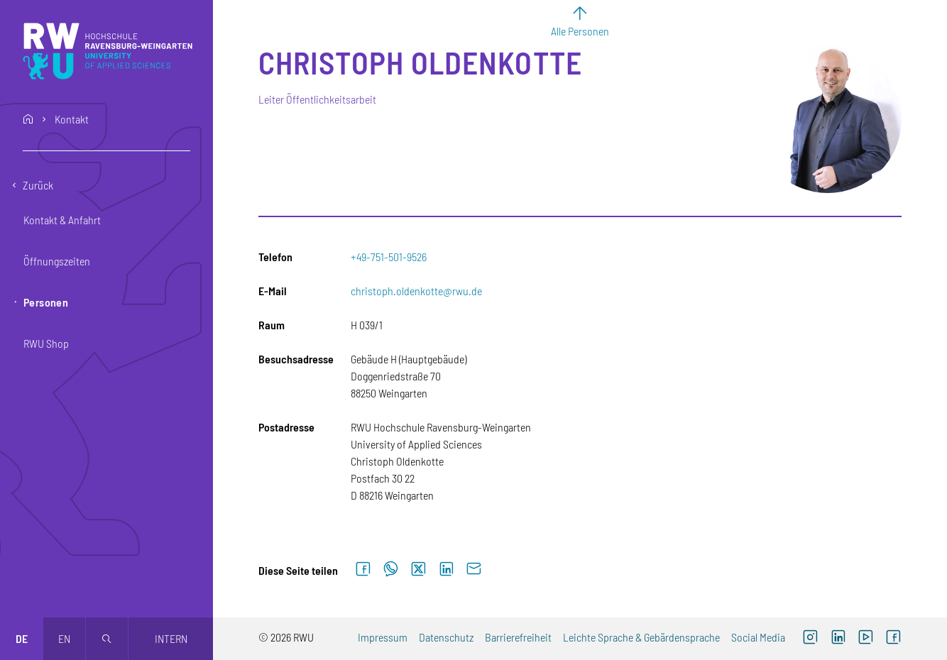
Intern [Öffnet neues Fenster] (171, 638)
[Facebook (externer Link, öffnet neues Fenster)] (893, 639)
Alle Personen (580, 31)
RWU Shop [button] (46, 343)
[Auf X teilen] (418, 570)
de (22, 638)
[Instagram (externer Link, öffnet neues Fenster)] (810, 639)
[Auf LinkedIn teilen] (446, 570)
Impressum (382, 637)
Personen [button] (45, 302)
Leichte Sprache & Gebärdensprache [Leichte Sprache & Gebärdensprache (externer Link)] (641, 637)
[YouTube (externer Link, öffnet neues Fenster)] (866, 639)
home (28, 119)
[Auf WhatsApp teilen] (391, 570)
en (64, 638)
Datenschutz (446, 637)
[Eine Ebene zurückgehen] (106, 185)
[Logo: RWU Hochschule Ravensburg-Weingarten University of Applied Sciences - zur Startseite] (107, 51)
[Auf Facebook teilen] (363, 570)
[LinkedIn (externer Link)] (838, 639)
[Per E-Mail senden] (474, 570)
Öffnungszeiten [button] (56, 261)
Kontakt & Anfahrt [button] (62, 219)
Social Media (758, 637)
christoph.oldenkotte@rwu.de (416, 290)
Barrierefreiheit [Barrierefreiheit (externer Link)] (518, 637)
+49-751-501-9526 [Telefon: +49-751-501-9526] (389, 256)
